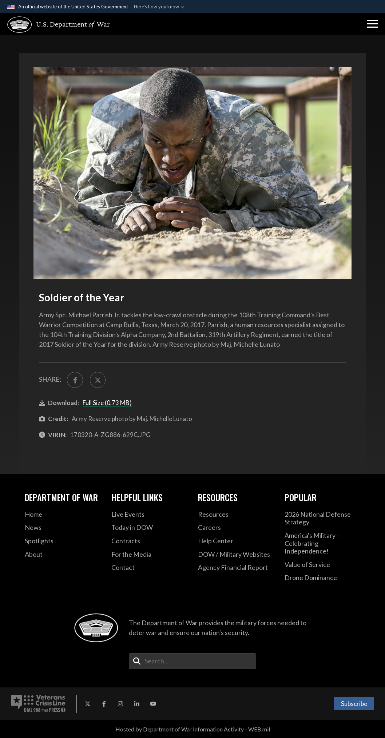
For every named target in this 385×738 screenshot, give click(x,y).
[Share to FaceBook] (75, 380)
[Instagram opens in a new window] (120, 703)
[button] (372, 24)
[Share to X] (98, 380)
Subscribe (354, 703)
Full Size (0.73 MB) (107, 402)
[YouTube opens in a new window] (153, 703)
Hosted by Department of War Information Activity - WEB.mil (192, 729)
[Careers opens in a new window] (236, 527)
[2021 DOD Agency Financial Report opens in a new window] (236, 568)
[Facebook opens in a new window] (104, 703)
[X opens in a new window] (87, 703)
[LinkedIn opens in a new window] (136, 703)
